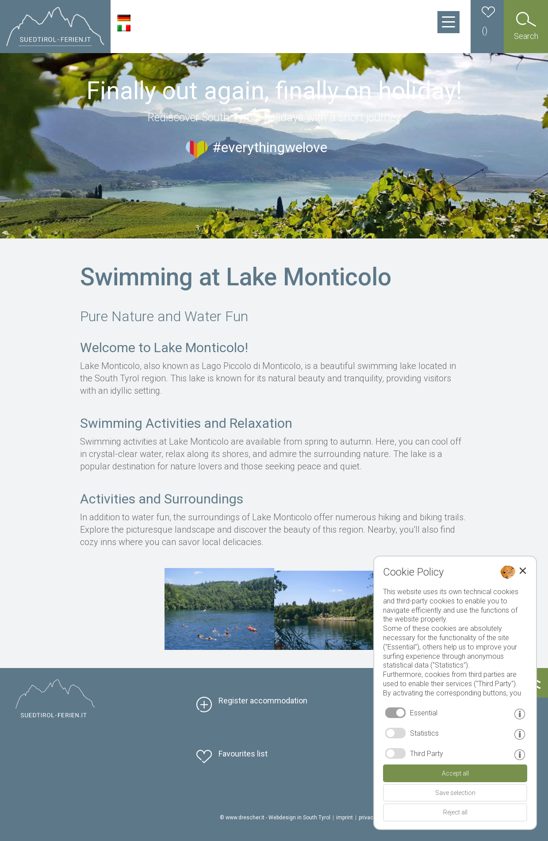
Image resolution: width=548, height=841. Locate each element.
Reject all (455, 812)
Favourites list (243, 753)
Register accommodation (262, 700)
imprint (344, 817)
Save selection (455, 792)
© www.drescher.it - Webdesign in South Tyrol (275, 817)
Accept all (455, 773)
